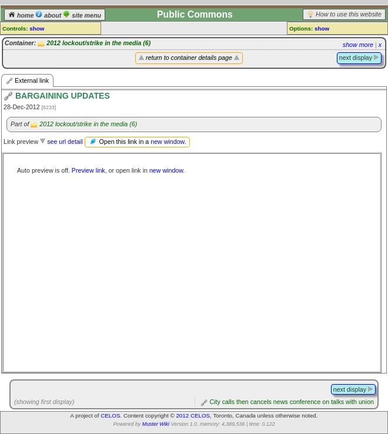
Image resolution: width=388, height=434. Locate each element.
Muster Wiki (155, 424)
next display (359, 57)
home (21, 15)
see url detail (64, 141)
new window (167, 141)
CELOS (110, 415)
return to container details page (189, 57)
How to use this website (349, 14)
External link (27, 81)
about (49, 15)
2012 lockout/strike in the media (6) (98, 42)
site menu (82, 15)
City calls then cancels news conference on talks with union (291, 401)
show (36, 28)
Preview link (88, 170)
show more (358, 44)
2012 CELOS (193, 415)
